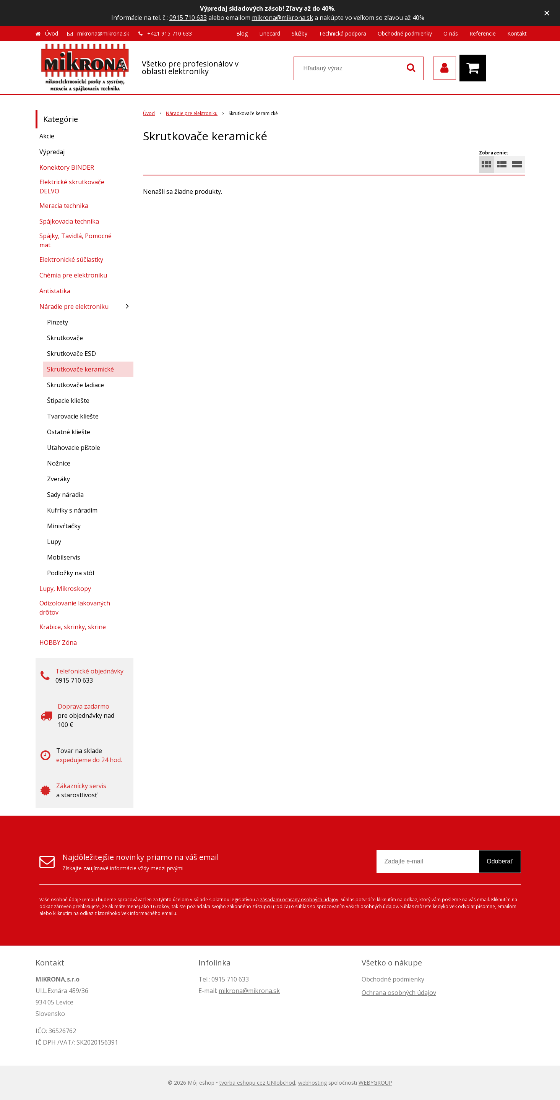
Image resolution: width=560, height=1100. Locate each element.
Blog (242, 33)
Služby (299, 33)
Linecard (269, 33)
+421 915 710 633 (169, 33)
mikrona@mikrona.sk (282, 17)
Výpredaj (52, 152)
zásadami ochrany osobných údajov (299, 899)
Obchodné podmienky (405, 33)
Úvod (51, 33)
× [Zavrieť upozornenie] (547, 12)
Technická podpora (342, 33)
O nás (450, 33)
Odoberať (500, 861)
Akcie (46, 136)
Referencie (482, 33)
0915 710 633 (188, 17)
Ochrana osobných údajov (399, 992)
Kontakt (517, 33)
